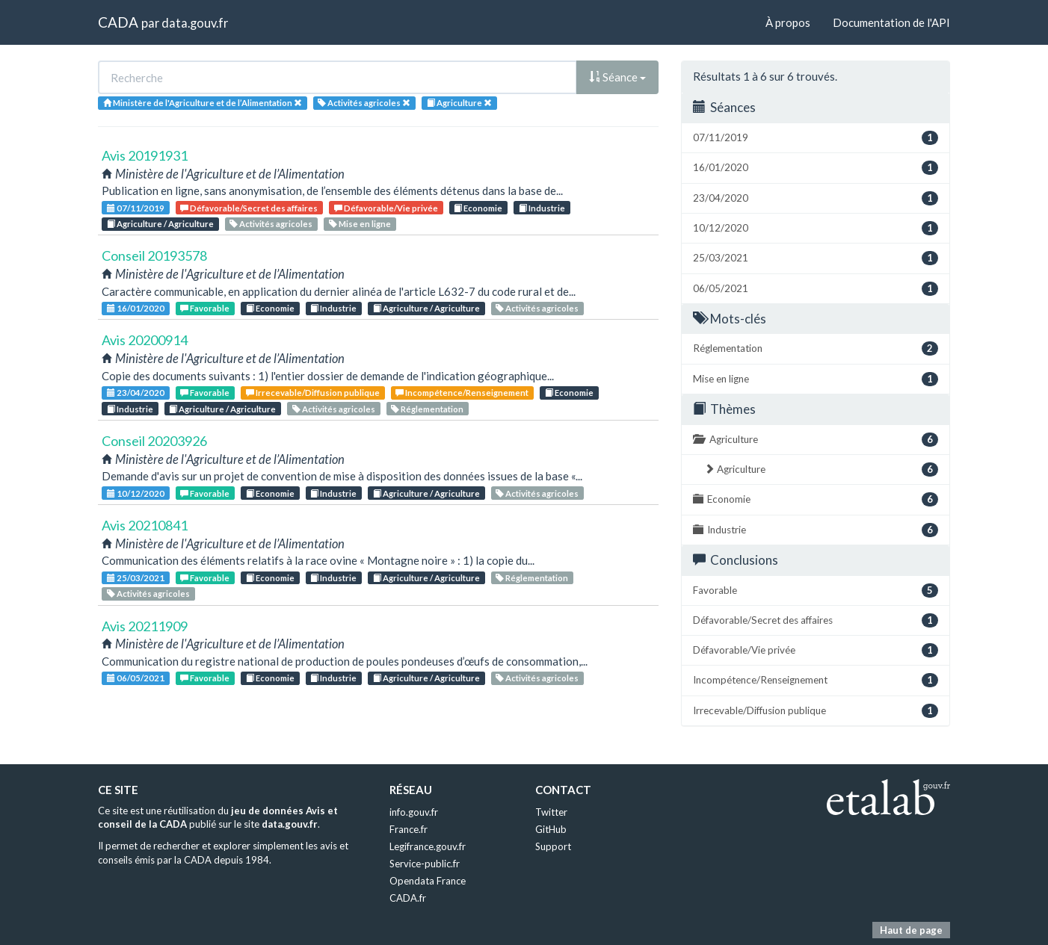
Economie (478, 208)
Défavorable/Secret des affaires (249, 208)
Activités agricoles (270, 224)
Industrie (542, 208)
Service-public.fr (424, 864)
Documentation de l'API (891, 22)
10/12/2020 (135, 493)
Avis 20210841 (145, 525)
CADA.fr (407, 898)
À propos (787, 22)
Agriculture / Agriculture (160, 224)
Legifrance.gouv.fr (427, 846)
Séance (617, 77)
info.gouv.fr (413, 812)
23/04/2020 (135, 392)
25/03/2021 (135, 578)
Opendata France (427, 881)
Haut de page (911, 930)
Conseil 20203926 (154, 441)
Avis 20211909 (145, 626)
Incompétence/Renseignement (461, 392)
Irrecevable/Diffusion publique (313, 392)
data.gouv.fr (194, 23)
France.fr (408, 829)
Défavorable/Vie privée (386, 208)
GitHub (551, 829)
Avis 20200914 (145, 340)
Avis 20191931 (145, 155)
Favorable (204, 308)
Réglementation (427, 409)
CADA (118, 22)
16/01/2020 (135, 308)
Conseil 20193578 (154, 255)
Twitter (551, 812)
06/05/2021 (135, 678)
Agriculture (815, 440)
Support (553, 846)
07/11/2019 (135, 208)
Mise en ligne (360, 224)
